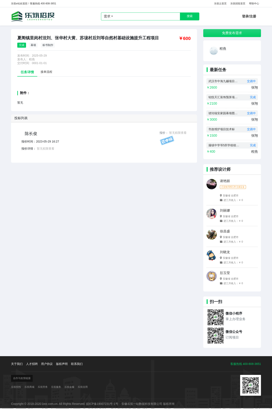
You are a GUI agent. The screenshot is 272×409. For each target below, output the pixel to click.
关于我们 (17, 364)
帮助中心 (254, 3)
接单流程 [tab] (46, 71)
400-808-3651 (252, 364)
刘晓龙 (225, 252)
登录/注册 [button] (249, 16)
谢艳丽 (225, 181)
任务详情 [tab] (27, 72)
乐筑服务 (56, 386)
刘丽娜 (225, 210)
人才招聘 (32, 364)
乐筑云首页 (220, 3)
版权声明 (62, 364)
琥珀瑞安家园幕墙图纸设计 (224, 113)
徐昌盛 (225, 231)
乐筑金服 (69, 386)
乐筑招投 (33, 16)
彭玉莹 (225, 273)
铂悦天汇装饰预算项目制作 (224, 97)
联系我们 (77, 364)
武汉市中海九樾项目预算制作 (224, 81)
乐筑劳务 (43, 386)
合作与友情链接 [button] (22, 378)
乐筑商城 (29, 386)
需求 (107, 16)
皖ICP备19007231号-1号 (102, 403)
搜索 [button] (190, 16)
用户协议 (47, 364)
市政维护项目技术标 (221, 129)
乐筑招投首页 (237, 3)
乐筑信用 (83, 386)
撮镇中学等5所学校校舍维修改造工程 (224, 145)
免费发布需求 (232, 33)
